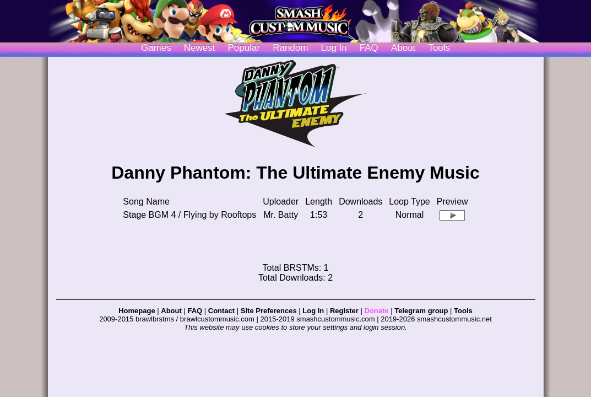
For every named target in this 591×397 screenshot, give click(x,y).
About (403, 47)
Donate (377, 311)
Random (290, 47)
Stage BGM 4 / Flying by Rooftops (189, 214)
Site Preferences (269, 311)
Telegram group (421, 311)
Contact (221, 311)
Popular (244, 47)
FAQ (369, 47)
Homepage (136, 311)
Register (344, 311)
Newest (199, 47)
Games (156, 47)
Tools (439, 47)
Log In (313, 311)
